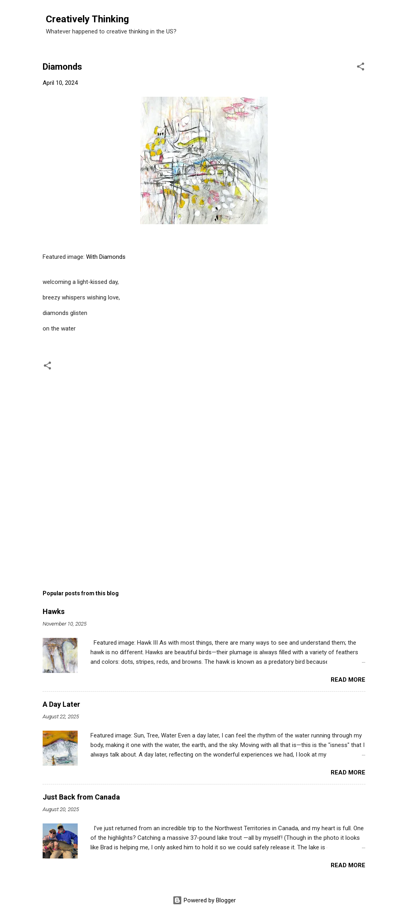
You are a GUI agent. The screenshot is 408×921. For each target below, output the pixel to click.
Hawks (54, 611)
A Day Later (61, 704)
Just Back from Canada (81, 797)
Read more (348, 679)
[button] (360, 68)
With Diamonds (106, 256)
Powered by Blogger (204, 900)
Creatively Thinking (87, 19)
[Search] (376, 22)
